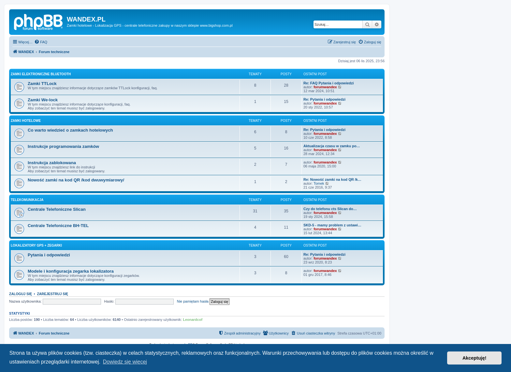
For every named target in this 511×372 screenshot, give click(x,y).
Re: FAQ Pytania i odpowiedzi (328, 83)
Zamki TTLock (42, 83)
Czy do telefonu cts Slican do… (330, 209)
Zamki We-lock (43, 99)
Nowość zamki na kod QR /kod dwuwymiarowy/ (76, 180)
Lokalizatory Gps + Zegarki (36, 245)
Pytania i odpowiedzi (49, 254)
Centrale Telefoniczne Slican (57, 209)
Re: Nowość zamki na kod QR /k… (332, 179)
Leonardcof (192, 320)
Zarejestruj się (52, 294)
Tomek (319, 183)
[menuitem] (40, 42)
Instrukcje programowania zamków (63, 146)
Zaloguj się (20, 294)
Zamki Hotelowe (26, 120)
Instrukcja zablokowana (52, 162)
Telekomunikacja (27, 200)
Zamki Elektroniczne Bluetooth (41, 74)
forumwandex (325, 87)
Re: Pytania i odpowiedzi (324, 99)
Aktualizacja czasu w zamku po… (331, 146)
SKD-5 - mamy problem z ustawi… (332, 225)
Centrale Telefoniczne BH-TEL (58, 225)
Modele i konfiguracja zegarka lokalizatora (71, 271)
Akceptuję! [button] (474, 358)
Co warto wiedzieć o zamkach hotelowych (70, 130)
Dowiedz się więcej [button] (125, 362)
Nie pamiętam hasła (193, 301)
